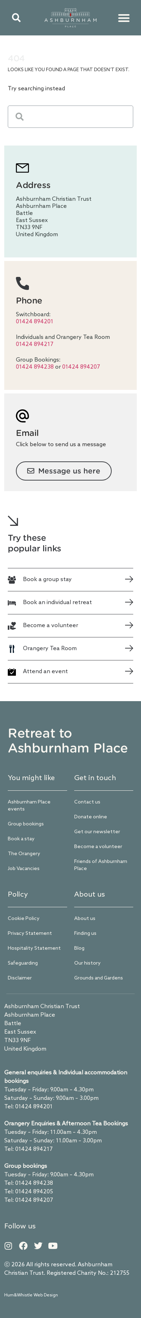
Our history (87, 963)
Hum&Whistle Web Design (31, 1295)
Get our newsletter (97, 832)
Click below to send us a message (61, 444)
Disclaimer (20, 978)
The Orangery (24, 854)
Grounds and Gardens (98, 978)
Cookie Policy (24, 919)
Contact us (87, 802)
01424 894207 (81, 367)
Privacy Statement (30, 934)
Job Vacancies (24, 869)
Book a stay (21, 839)
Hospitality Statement (34, 948)
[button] (16, 17)
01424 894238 (35, 367)
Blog (79, 948)
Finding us (85, 934)
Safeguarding (23, 963)
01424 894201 (34, 321)
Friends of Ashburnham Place (100, 865)
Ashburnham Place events (29, 805)
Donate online (90, 817)
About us (84, 919)
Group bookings (26, 824)
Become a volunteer (98, 847)
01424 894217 (34, 344)
